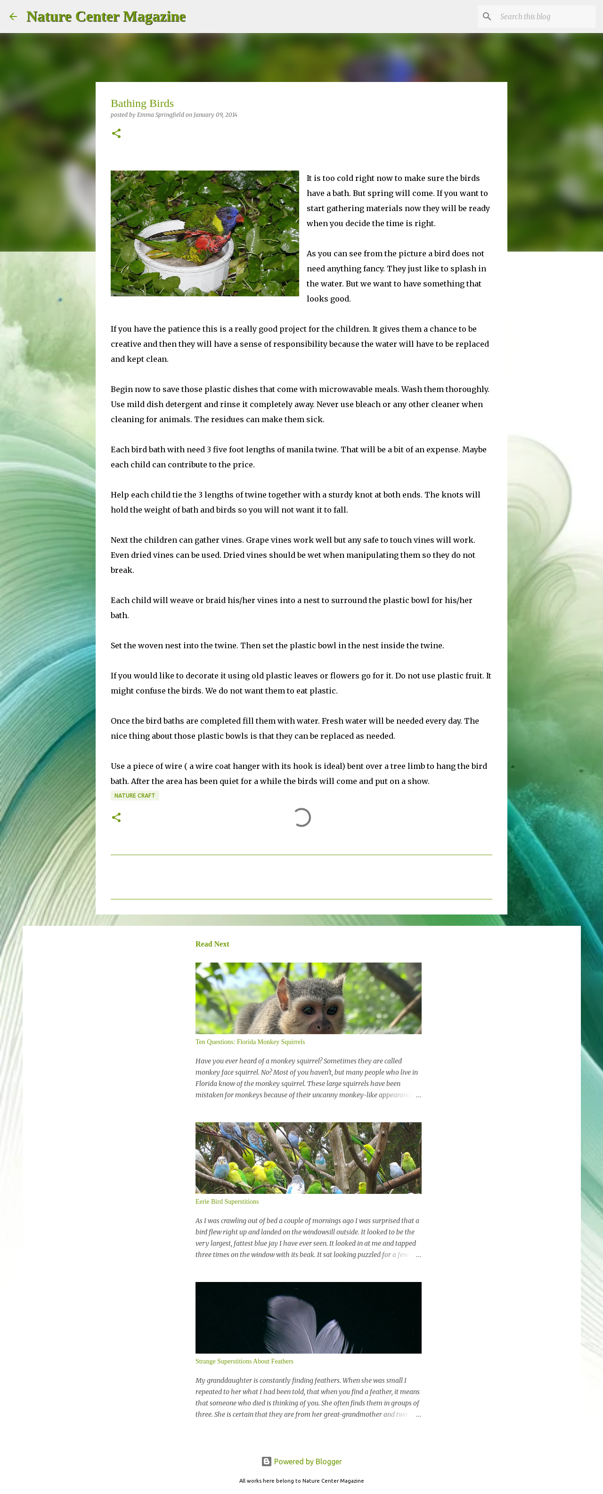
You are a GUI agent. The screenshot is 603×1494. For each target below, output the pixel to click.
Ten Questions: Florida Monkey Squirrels (250, 1041)
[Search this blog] (546, 16)
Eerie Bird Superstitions (227, 1201)
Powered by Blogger (301, 1461)
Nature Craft (134, 795)
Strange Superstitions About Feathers (244, 1361)
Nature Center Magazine (106, 16)
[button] (116, 134)
